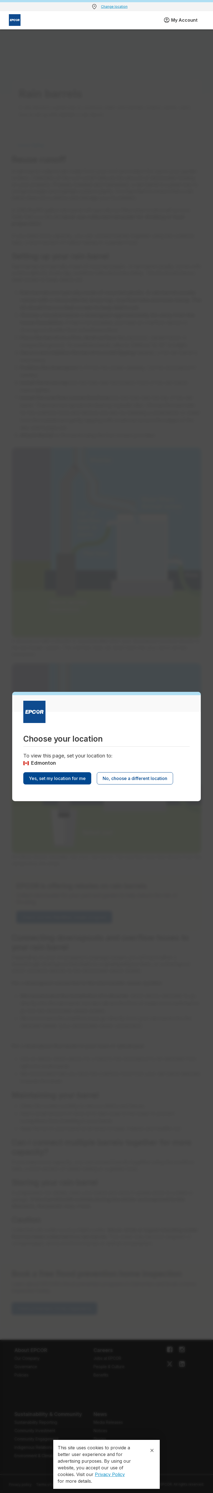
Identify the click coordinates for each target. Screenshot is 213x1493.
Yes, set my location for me (57, 778)
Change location (114, 6)
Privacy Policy (110, 1474)
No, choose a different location (135, 778)
